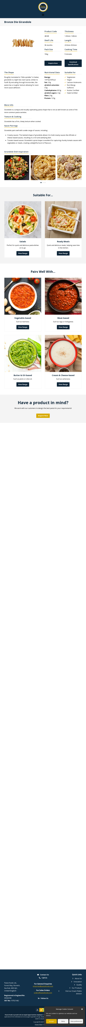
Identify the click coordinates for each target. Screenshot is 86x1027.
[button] (82, 1009)
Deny (63, 1021)
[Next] (78, 169)
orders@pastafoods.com (43, 993)
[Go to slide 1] (41, 182)
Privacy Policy (38, 1024)
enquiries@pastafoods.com (43, 986)
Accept (51, 1021)
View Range (22, 253)
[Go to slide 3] (44, 182)
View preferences (76, 1021)
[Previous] (8, 169)
